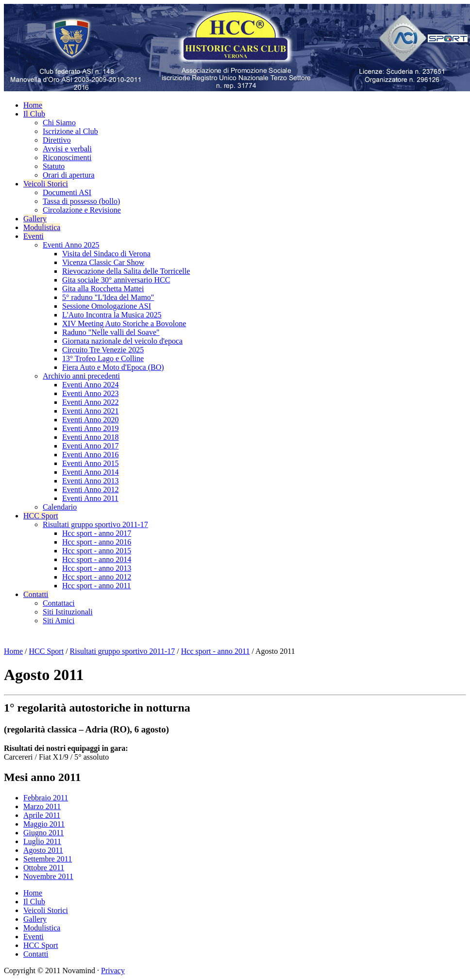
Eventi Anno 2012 (90, 489)
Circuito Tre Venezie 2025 (103, 350)
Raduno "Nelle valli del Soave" (111, 332)
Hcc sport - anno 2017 (96, 533)
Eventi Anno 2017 (90, 446)
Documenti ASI (67, 192)
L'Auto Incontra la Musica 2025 (112, 315)
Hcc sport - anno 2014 (96, 559)
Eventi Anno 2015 (90, 463)
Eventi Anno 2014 (90, 472)
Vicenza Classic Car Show (103, 262)
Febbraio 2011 (45, 798)
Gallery (35, 219)
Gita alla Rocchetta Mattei (103, 288)
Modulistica (41, 227)
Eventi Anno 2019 (90, 428)
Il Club (34, 114)
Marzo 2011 (42, 806)
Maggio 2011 (44, 824)
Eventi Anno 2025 (71, 245)
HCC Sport (40, 516)
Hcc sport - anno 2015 (96, 551)
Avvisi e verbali (67, 149)
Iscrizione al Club (70, 131)
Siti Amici (58, 620)
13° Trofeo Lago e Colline (103, 358)
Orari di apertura (69, 175)
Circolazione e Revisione (82, 210)
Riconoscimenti (67, 157)
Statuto (54, 166)
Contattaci (59, 603)
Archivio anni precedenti (81, 376)
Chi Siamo (59, 122)
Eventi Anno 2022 (90, 402)
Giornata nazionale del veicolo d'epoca (122, 341)
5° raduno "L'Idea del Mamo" (108, 297)
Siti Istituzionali (68, 612)
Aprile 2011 (41, 815)
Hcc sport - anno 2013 (96, 568)
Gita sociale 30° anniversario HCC (116, 280)
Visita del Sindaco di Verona (106, 253)
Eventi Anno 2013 (90, 481)
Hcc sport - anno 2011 (96, 585)
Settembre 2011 (47, 859)
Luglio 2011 (42, 841)
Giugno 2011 (43, 833)
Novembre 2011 (48, 876)
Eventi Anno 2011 (90, 498)
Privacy (113, 970)
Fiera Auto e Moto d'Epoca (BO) (113, 367)
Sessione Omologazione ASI (106, 306)
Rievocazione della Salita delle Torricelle (126, 271)
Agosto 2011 (43, 850)
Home (32, 105)
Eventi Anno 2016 (90, 454)
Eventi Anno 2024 (90, 385)
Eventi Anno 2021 (90, 411)
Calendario (60, 507)
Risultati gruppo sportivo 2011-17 (95, 524)
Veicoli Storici (45, 184)
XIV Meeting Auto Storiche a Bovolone (124, 323)
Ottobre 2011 (43, 867)
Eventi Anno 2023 (90, 393)
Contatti (36, 594)
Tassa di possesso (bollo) (81, 201)
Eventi (33, 236)
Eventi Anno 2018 (90, 437)
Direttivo (57, 140)
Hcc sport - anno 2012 (96, 577)
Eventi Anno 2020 (90, 419)
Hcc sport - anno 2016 (96, 542)
